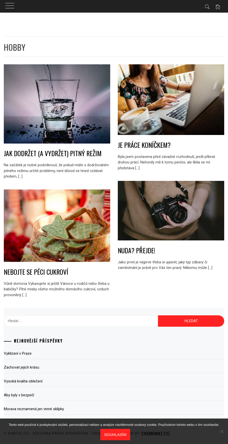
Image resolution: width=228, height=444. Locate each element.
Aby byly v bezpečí (19, 395)
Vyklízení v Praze (18, 353)
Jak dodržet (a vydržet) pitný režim (53, 153)
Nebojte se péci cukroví (36, 272)
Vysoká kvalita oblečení (23, 381)
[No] (221, 431)
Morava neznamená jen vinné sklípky (34, 409)
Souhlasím (115, 434)
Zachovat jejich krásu (21, 367)
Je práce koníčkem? (144, 145)
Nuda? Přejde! (136, 250)
